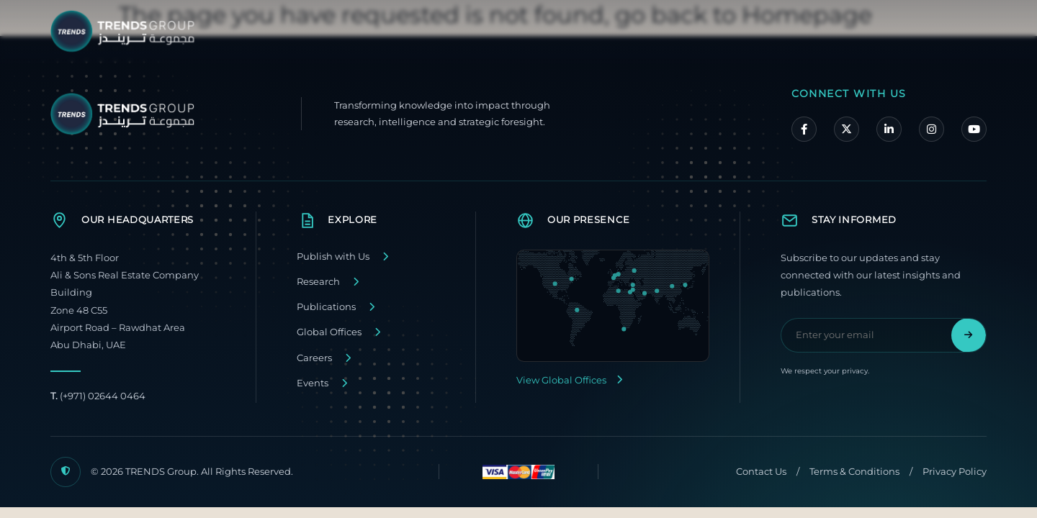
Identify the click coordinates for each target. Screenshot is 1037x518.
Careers (314, 358)
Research (318, 281)
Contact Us (761, 471)
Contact (924, 30)
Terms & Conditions (854, 471)
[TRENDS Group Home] (126, 31)
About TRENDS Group (586, 30)
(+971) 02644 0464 (97, 396)
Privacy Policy (954, 471)
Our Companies (723, 30)
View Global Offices (569, 380)
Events (312, 383)
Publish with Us (333, 256)
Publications (326, 306)
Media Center (837, 30)
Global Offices (329, 332)
